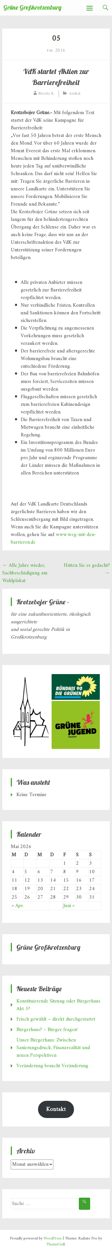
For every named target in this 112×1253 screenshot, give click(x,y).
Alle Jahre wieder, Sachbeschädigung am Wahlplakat (24, 573)
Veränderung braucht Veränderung (52, 1066)
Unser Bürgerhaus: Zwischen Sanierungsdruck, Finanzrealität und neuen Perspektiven (53, 1048)
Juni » (69, 905)
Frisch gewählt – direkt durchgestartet (55, 1019)
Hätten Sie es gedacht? (87, 569)
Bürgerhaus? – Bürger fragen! (47, 1029)
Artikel (74, 93)
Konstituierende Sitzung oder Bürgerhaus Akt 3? (58, 1005)
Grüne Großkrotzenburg (32, 7)
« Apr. (18, 905)
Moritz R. (46, 93)
